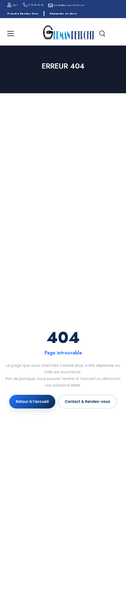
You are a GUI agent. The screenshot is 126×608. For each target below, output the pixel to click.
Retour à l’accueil (32, 401)
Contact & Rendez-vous (87, 401)
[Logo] (68, 32)
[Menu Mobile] (10, 33)
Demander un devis (63, 13)
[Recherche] (102, 34)
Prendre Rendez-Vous (23, 13)
